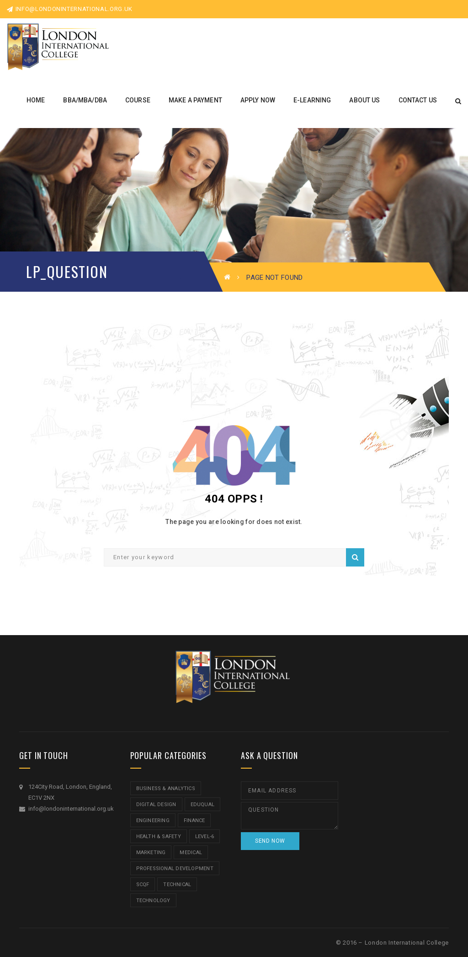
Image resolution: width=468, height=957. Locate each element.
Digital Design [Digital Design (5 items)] (156, 804)
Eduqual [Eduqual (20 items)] (203, 804)
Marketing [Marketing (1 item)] (151, 852)
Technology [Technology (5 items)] (153, 901)
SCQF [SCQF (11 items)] (142, 884)
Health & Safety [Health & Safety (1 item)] (158, 836)
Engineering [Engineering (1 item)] (153, 820)
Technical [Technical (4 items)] (177, 884)
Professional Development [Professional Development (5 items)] (174, 868)
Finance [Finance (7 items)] (194, 820)
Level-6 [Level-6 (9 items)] (204, 836)
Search (355, 557)
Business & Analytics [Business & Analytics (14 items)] (165, 788)
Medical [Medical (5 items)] (191, 852)
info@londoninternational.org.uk (70, 8)
